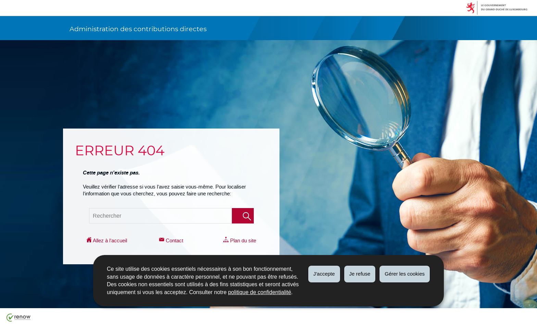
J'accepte (324, 274)
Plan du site (239, 240)
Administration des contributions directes (138, 29)
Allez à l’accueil (106, 240)
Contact (171, 240)
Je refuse (360, 274)
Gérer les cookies (405, 274)
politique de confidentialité (259, 292)
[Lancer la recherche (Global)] (243, 215)
